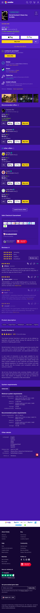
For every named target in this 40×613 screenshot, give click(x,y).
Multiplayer (21, 324)
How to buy (23, 534)
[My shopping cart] (34, 2)
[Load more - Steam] (3, 69)
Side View (29, 324)
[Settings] (8, 597)
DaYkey (8, 153)
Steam (17, 70)
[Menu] (2, 2)
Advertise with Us (6, 563)
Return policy (5, 552)
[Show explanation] (17, 131)
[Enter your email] (15, 588)
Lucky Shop (9, 189)
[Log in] (38, 2)
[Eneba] (9, 2)
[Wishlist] (31, 2)
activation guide (13, 71)
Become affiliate (24, 550)
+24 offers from (20, 46)
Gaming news (23, 546)
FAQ (3, 546)
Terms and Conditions (26, 606)
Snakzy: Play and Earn (25, 552)
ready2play (9, 129)
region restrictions (13, 65)
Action (4, 324)
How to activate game (7, 548)
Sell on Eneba (5, 559)
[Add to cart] (36, 41)
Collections (23, 536)
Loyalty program (24, 538)
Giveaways (23, 548)
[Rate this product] (7, 334)
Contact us (4, 536)
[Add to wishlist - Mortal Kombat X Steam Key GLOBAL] (36, 14)
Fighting (36, 324)
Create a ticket (5, 550)
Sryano (8, 171)
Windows (13, 455)
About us (4, 534)
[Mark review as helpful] (31, 263)
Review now (33, 258)
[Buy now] (10, 37)
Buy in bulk (4, 561)
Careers (4, 538)
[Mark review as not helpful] (34, 263)
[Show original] (28, 263)
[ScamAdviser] (10, 234)
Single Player (12, 324)
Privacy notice (24, 590)
